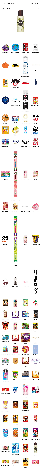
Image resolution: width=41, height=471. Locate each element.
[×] (38, 8)
